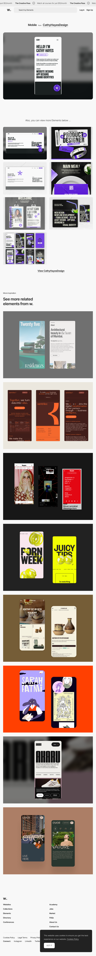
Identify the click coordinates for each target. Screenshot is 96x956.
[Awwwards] (9, 10)
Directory (7, 918)
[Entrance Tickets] (71, 143)
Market (52, 913)
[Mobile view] (48, 486)
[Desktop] (25, 143)
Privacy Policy (35, 937)
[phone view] (25, 248)
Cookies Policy (9, 937)
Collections (7, 909)
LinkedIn (28, 941)
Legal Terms (22, 937)
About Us (53, 922)
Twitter (37, 941)
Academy (53, 904)
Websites (7, 904)
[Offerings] (71, 213)
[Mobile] (48, 344)
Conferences (8, 922)
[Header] (25, 178)
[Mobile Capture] (48, 628)
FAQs (51, 918)
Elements (7, 913)
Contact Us (54, 926)
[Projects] (71, 178)
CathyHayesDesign (55, 24)
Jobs (51, 909)
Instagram (18, 941)
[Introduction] (25, 213)
